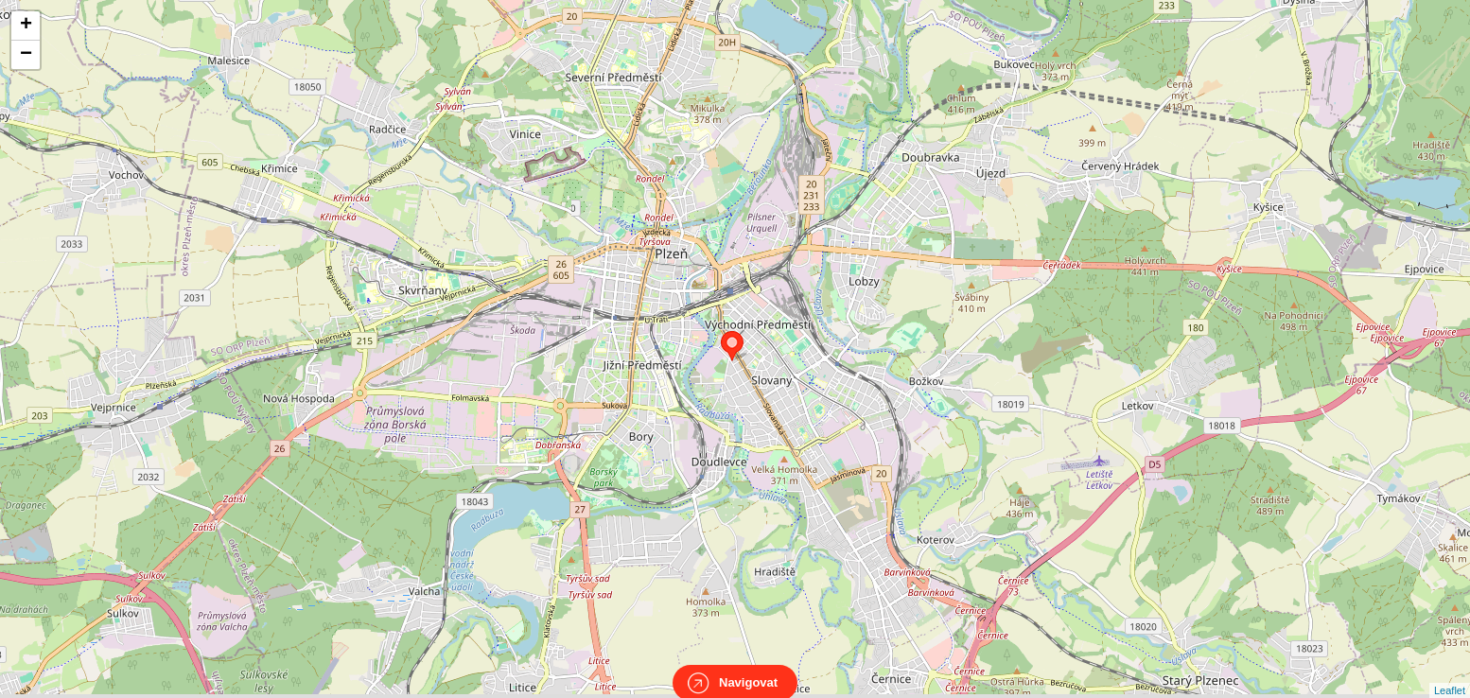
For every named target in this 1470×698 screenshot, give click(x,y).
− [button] (26, 55)
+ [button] (26, 25)
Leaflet (1449, 673)
